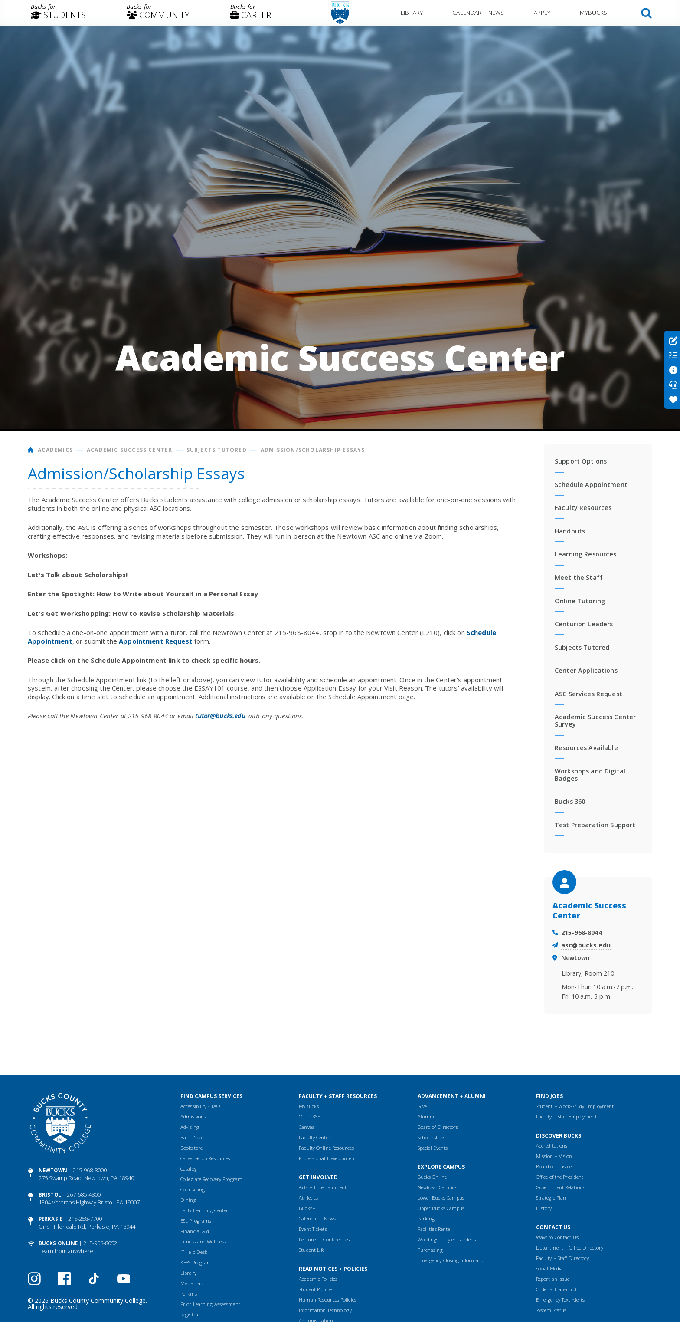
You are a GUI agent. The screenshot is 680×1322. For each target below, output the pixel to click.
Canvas (306, 1127)
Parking (426, 1218)
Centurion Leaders (584, 624)
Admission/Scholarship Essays (313, 450)
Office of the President (560, 1177)
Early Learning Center (204, 1210)
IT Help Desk (193, 1252)
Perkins (188, 1293)
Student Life (311, 1249)
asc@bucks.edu (586, 945)
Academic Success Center (130, 450)
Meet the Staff (579, 577)
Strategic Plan (551, 1197)
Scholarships (431, 1137)
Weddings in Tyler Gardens (447, 1239)
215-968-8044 (581, 932)
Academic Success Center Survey (595, 720)
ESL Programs (195, 1220)
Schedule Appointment (591, 484)
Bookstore (191, 1147)
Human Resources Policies (327, 1299)
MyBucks (593, 12)
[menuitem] (58, 13)
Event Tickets (313, 1229)
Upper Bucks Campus (441, 1208)
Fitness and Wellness (203, 1241)
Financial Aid (194, 1231)
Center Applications (586, 670)
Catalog (188, 1168)
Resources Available (586, 747)
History (544, 1208)
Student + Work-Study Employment (575, 1106)
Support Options (581, 461)
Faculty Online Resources (326, 1147)
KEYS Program (196, 1262)
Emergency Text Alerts (560, 1299)
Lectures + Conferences (324, 1239)
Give (422, 1106)
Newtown (53, 1170)
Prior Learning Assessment (210, 1304)
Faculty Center (314, 1137)
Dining (188, 1200)
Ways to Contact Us (557, 1237)
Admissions (193, 1116)
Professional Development (327, 1158)
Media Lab (191, 1283)
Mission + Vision (554, 1156)
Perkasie (50, 1219)
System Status (551, 1310)
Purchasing (430, 1249)
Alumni (426, 1116)
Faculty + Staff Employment (566, 1116)
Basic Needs (193, 1137)
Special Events (433, 1147)
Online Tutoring (580, 601)
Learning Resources (586, 554)
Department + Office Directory (569, 1247)
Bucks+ (307, 1208)
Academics (55, 450)
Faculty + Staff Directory (562, 1258)
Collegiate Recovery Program (211, 1179)
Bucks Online (58, 1243)
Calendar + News (478, 12)
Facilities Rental (435, 1229)
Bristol (50, 1194)
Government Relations (560, 1187)
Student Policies (316, 1289)
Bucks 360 (570, 801)
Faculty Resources (583, 507)
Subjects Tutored (216, 450)
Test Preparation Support (595, 825)
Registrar (190, 1314)
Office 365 (309, 1116)
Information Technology (325, 1310)
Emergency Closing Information (452, 1260)
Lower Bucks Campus (441, 1197)
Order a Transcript (556, 1289)
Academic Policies (318, 1279)
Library (412, 12)
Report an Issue (553, 1279)
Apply (542, 12)
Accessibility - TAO (200, 1106)
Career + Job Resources (205, 1158)
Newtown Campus (438, 1187)
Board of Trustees (555, 1166)
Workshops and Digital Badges (590, 775)
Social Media (549, 1268)
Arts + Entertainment (323, 1187)
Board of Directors (438, 1127)
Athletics (308, 1197)
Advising (189, 1127)
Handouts (570, 531)
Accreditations (552, 1145)
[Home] (31, 450)
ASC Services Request (588, 694)
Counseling (192, 1189)
